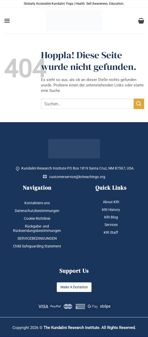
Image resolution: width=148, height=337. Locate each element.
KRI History (111, 210)
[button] (7, 20)
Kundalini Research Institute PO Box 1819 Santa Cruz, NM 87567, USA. (78, 168)
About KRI (111, 202)
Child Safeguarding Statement (37, 246)
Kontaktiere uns (37, 203)
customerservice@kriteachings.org (74, 176)
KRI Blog (111, 217)
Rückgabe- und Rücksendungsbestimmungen (37, 228)
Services (111, 225)
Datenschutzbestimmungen (37, 211)
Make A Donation (74, 287)
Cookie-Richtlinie (37, 218)
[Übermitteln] (139, 104)
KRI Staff (111, 232)
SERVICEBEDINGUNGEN (37, 238)
